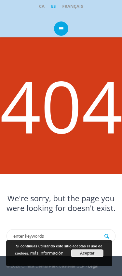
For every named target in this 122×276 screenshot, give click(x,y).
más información (46, 253)
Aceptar (87, 253)
